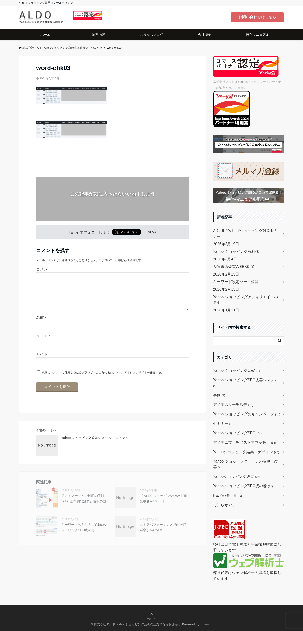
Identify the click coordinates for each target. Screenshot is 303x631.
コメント (44, 269)
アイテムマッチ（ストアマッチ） (244, 442)
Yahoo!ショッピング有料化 (236, 252)
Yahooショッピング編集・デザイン (246, 452)
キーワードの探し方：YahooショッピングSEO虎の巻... (84, 534)
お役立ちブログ (151, 34)
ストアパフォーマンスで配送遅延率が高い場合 (163, 534)
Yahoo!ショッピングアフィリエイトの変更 (245, 300)
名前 (41, 325)
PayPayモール (227, 495)
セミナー (223, 423)
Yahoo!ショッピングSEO (237, 433)
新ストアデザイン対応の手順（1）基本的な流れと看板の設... (85, 505)
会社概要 (204, 34)
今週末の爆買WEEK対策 (233, 267)
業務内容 (98, 34)
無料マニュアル (257, 34)
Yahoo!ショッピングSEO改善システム (245, 383)
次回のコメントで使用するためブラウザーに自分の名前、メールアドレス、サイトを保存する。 (103, 380)
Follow (151, 232)
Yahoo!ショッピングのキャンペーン (246, 414)
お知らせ (223, 505)
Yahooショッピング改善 (236, 476)
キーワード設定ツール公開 (235, 282)
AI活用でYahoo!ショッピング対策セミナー (245, 233)
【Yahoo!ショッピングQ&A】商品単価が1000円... (163, 505)
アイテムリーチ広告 (233, 405)
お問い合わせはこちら (257, 17)
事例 (219, 395)
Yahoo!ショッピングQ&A (236, 370)
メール (43, 344)
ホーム (45, 34)
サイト (42, 362)
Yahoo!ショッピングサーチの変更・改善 (245, 464)
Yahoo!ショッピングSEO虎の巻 (243, 486)
